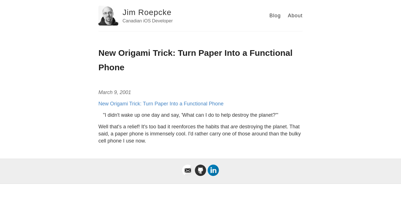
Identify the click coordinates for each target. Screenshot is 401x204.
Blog (275, 15)
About (295, 15)
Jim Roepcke (147, 12)
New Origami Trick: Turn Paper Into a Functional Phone (160, 104)
